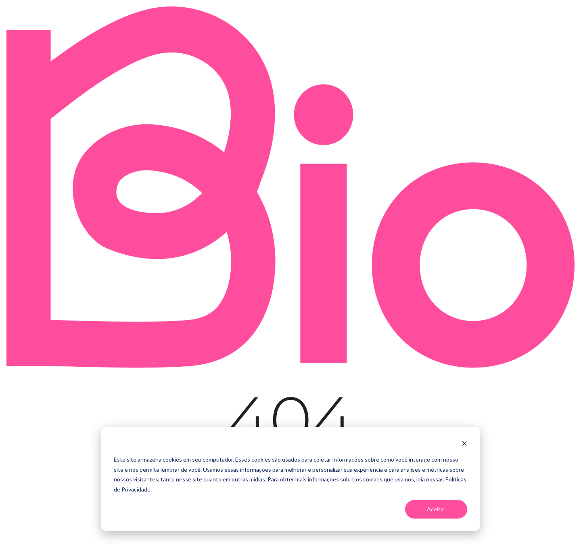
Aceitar (436, 509)
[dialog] (290, 479)
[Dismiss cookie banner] (464, 444)
